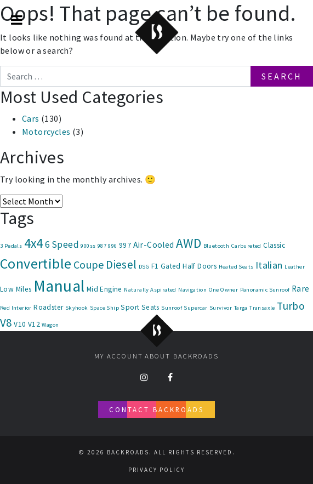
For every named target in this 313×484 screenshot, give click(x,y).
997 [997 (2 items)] (125, 245)
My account (118, 355)
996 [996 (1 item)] (112, 245)
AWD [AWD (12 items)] (188, 243)
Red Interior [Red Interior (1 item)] (16, 307)
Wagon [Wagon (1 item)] (50, 324)
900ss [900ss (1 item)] (88, 245)
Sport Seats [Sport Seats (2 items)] (140, 307)
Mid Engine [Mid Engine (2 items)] (104, 289)
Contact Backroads (156, 409)
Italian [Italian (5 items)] (269, 265)
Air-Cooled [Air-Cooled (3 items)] (153, 245)
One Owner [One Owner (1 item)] (223, 289)
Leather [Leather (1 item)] (294, 266)
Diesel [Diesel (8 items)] (121, 264)
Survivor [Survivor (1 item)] (220, 307)
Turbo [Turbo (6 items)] (291, 305)
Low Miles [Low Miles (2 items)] (16, 289)
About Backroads (182, 355)
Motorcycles (46, 131)
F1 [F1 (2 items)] (155, 266)
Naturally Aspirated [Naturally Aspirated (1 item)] (150, 289)
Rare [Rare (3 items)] (301, 288)
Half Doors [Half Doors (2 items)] (200, 266)
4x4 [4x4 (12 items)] (33, 243)
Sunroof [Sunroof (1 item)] (171, 307)
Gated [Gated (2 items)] (171, 266)
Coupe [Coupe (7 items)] (88, 264)
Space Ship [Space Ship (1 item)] (104, 307)
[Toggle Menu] (16, 19)
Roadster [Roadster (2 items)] (48, 307)
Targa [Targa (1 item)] (241, 307)
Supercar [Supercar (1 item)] (195, 307)
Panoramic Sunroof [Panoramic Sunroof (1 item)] (265, 289)
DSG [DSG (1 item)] (144, 266)
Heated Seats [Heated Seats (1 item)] (236, 266)
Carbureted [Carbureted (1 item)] (246, 245)
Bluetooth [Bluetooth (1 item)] (216, 245)
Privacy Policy (156, 470)
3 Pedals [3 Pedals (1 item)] (11, 245)
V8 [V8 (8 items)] (6, 322)
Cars (30, 118)
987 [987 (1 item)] (102, 245)
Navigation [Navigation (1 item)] (192, 289)
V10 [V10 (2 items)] (20, 324)
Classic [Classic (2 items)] (274, 245)
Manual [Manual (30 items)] (58, 286)
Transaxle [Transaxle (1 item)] (262, 307)
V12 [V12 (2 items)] (34, 324)
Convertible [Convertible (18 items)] (35, 263)
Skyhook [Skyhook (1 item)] (76, 307)
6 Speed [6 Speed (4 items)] (62, 244)
